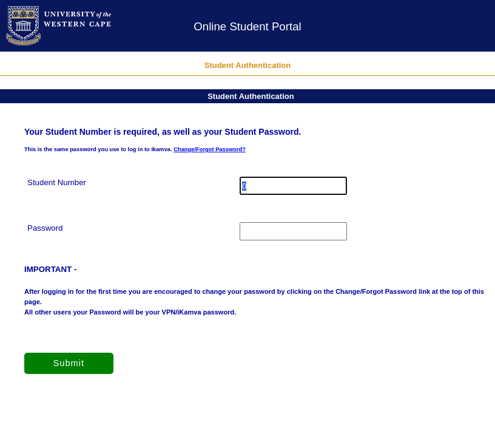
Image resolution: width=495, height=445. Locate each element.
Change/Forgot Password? (209, 149)
